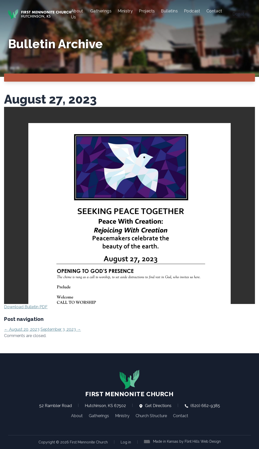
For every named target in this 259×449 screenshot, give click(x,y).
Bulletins (169, 11)
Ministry (125, 11)
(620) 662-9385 (202, 405)
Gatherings (101, 11)
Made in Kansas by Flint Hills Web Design (187, 441)
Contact (214, 11)
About (77, 415)
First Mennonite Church (129, 383)
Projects (147, 11)
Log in (126, 442)
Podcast (192, 11)
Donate (239, 14)
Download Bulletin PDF (26, 306)
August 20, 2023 (21, 329)
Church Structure (151, 415)
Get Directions (155, 405)
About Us (77, 14)
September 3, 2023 (60, 329)
